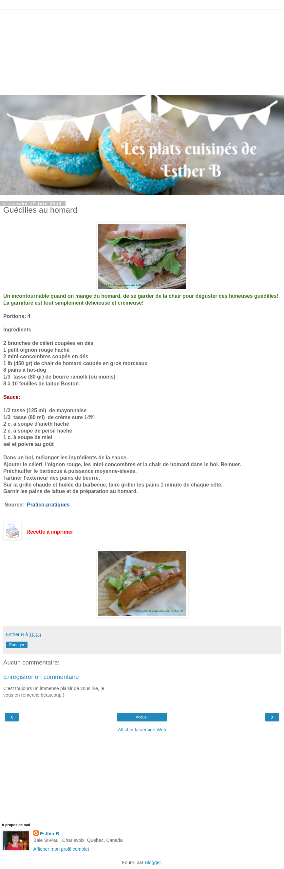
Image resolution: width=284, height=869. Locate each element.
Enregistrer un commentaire (41, 676)
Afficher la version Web (142, 729)
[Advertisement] (142, 51)
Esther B (49, 833)
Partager (16, 645)
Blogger (153, 862)
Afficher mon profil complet (61, 849)
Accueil (142, 717)
